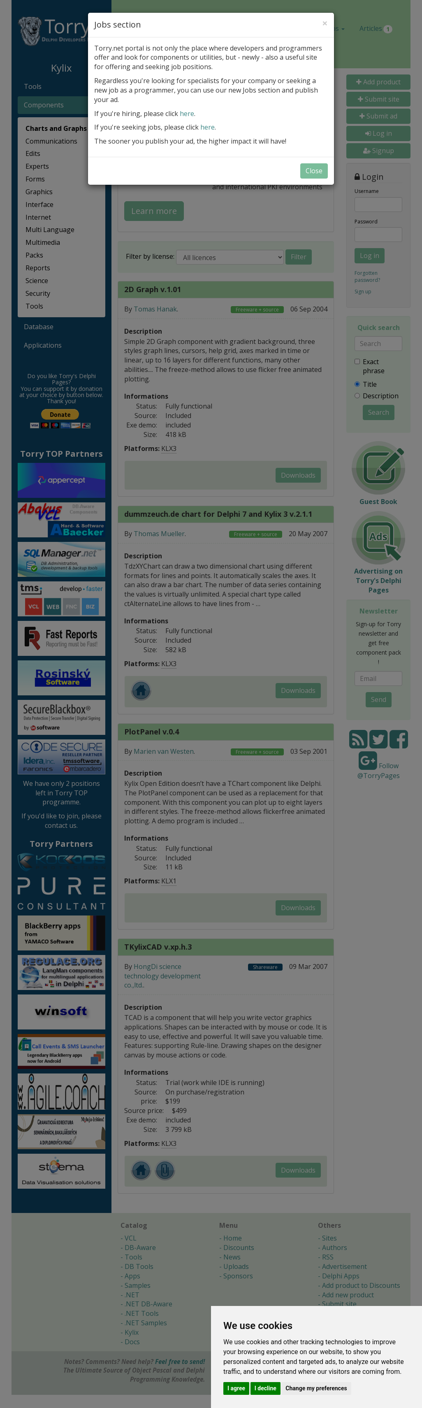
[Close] (325, 23)
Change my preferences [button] (316, 1388)
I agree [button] (236, 1388)
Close (314, 170)
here (187, 113)
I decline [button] (265, 1388)
